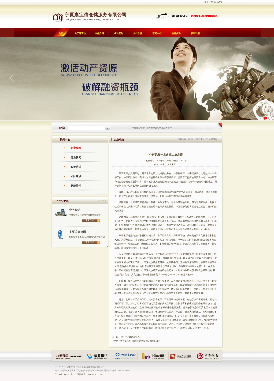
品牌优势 (176, 33)
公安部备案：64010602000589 (88, 374)
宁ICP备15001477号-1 (65, 374)
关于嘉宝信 (80, 33)
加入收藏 (218, 2)
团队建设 (76, 176)
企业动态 (76, 147)
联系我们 (195, 33)
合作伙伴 (137, 33)
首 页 (190, 139)
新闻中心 (156, 33)
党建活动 (76, 185)
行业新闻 (76, 157)
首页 (61, 33)
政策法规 (76, 166)
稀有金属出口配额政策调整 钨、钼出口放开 (140, 340)
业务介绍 (99, 33)
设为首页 (208, 2)
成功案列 (118, 33)
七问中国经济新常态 (130, 337)
